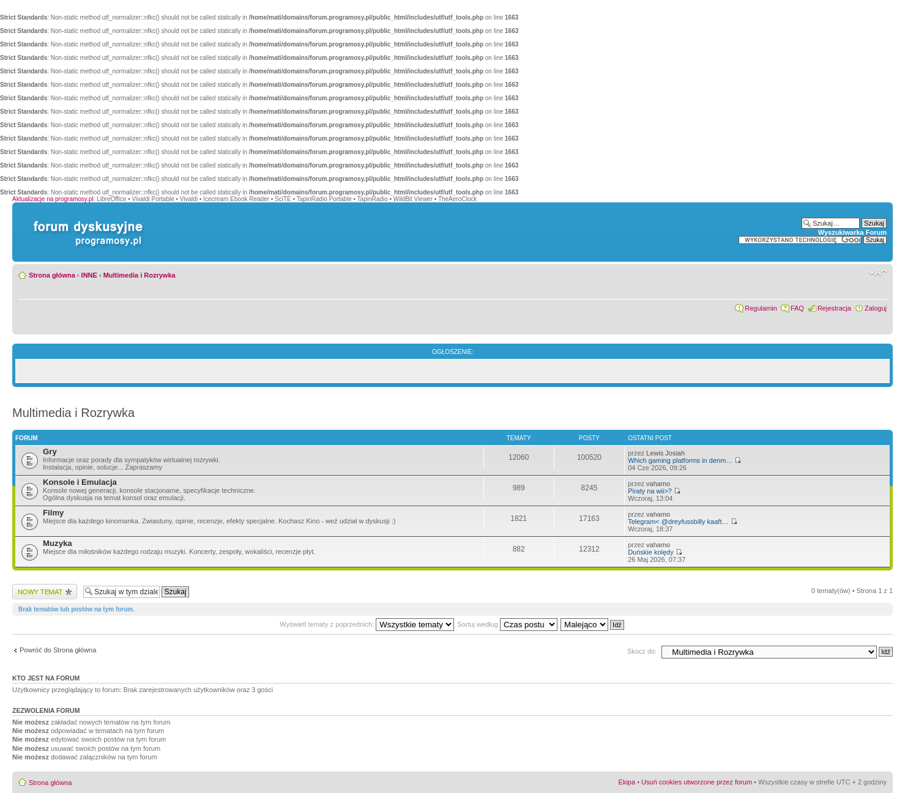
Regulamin (761, 308)
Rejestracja (834, 308)
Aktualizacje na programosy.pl (53, 199)
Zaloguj (876, 308)
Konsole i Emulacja (80, 482)
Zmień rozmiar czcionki (878, 272)
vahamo (658, 483)
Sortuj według (507, 624)
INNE (89, 275)
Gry (50, 451)
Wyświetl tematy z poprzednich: (367, 624)
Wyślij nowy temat (44, 591)
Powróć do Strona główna (58, 650)
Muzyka (57, 543)
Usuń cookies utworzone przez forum (696, 782)
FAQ (797, 308)
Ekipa (627, 782)
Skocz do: (642, 651)
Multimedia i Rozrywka (139, 275)
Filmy (53, 512)
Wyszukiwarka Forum (852, 232)
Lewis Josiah (665, 453)
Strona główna (52, 275)
